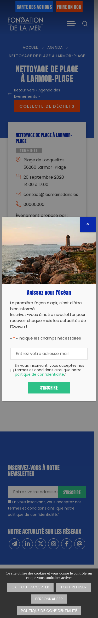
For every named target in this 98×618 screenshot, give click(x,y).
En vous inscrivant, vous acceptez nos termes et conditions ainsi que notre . (49, 370)
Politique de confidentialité (49, 611)
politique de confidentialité (39, 375)
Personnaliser (49, 599)
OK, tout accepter (30, 587)
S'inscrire (49, 387)
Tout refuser (73, 587)
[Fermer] (88, 224)
